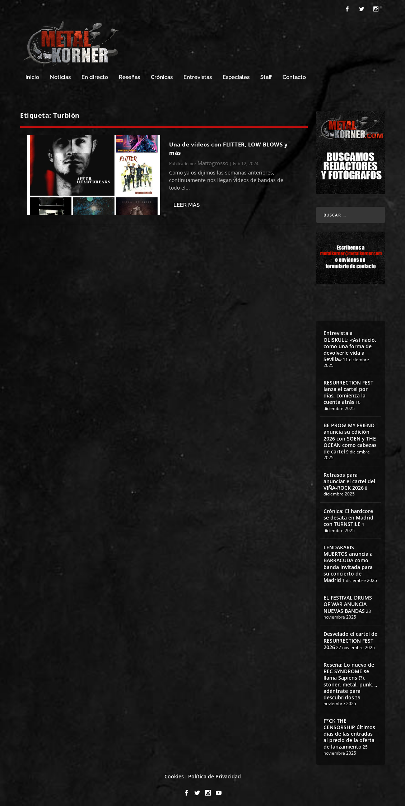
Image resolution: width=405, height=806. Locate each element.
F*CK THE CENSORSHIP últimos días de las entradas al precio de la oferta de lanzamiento (349, 731)
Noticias (60, 75)
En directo (95, 75)
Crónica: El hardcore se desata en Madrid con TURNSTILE (348, 515)
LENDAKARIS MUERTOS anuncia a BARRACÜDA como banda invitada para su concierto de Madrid (348, 561)
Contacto (294, 75)
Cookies (174, 774)
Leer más (186, 203)
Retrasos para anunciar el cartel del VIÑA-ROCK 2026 (349, 479)
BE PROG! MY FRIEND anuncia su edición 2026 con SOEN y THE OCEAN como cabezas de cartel (350, 436)
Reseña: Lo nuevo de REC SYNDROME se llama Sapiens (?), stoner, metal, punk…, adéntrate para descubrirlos (350, 679)
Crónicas (162, 75)
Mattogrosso (212, 160)
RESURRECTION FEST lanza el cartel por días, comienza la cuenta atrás (348, 390)
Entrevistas (197, 75)
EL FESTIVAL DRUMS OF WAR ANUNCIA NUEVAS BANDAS (347, 602)
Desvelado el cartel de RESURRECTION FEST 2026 (350, 638)
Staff (266, 75)
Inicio (32, 75)
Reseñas (129, 75)
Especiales (236, 75)
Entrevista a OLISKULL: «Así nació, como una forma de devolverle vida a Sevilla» (349, 344)
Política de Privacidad (214, 774)
